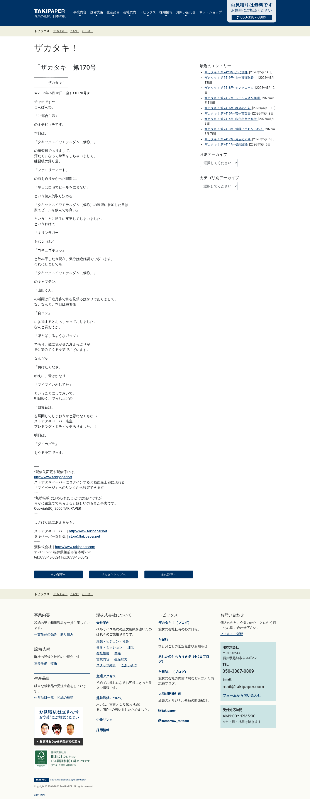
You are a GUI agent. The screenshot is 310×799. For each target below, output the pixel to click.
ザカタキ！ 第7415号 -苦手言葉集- (228, 113)
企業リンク (104, 720)
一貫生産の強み (45, 634)
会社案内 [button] (129, 12)
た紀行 (74, 31)
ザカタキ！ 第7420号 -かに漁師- (226, 72)
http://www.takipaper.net (53, 477)
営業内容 (102, 659)
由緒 (117, 653)
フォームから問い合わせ (242, 695)
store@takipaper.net (84, 536)
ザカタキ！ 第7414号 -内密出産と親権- (231, 119)
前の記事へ (168, 574)
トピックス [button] (148, 12)
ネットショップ (210, 12)
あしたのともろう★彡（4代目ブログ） (183, 659)
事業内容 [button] (79, 12)
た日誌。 (87, 31)
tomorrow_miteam (173, 721)
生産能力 (120, 659)
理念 (130, 647)
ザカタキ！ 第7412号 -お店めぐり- (228, 139)
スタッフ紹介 (106, 665)
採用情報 (102, 730)
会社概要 (102, 653)
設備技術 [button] (96, 12)
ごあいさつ (129, 665)
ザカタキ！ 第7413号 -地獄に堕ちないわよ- (234, 129)
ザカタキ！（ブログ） (174, 623)
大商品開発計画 (169, 694)
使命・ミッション (109, 647)
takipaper (167, 711)
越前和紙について (109, 698)
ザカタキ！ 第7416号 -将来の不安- (228, 108)
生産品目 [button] (113, 12)
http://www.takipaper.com (75, 547)
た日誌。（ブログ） (173, 672)
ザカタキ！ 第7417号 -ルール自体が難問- (233, 98)
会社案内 (102, 623)
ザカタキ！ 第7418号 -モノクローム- (229, 88)
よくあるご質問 (231, 634)
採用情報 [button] (166, 12)
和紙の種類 (65, 698)
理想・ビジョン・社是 (112, 641)
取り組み (66, 634)
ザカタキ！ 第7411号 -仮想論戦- (226, 144)
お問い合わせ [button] (186, 12)
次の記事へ (58, 574)
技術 (54, 663)
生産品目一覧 (44, 698)
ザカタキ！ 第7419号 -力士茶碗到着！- (231, 78)
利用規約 (39, 795)
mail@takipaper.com (243, 686)
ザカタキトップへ (113, 574)
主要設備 (40, 663)
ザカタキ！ (60, 31)
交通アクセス (106, 676)
